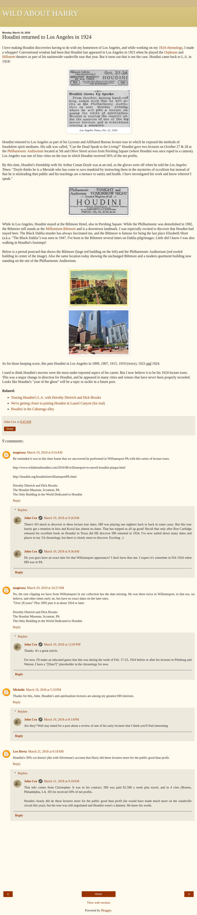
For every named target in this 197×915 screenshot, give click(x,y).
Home (98, 894)
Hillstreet (8, 57)
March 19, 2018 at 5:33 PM (43, 689)
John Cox (30, 518)
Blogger (106, 910)
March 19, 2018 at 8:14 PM (61, 719)
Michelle (19, 689)
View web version (98, 902)
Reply (16, 500)
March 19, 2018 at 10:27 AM (45, 588)
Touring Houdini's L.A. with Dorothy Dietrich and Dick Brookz (56, 397)
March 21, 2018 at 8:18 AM (46, 751)
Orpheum (170, 52)
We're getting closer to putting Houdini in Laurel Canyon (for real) (58, 403)
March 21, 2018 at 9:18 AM (61, 781)
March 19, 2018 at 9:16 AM (45, 452)
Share (9, 428)
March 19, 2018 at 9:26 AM (61, 518)
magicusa (19, 452)
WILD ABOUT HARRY (40, 13)
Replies (22, 510)
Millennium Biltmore (61, 229)
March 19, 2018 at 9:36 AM (61, 551)
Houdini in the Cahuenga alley (32, 409)
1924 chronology (171, 48)
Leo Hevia (20, 751)
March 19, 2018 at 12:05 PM (62, 644)
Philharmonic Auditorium (25, 151)
